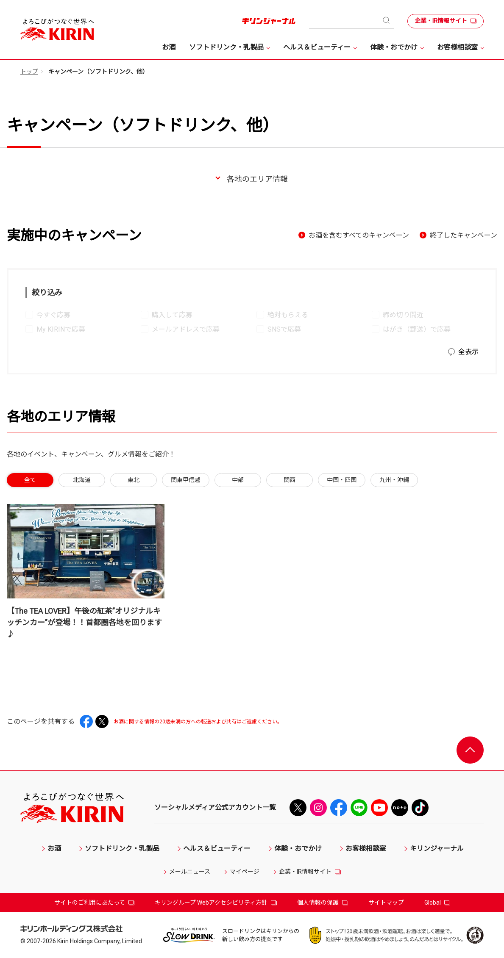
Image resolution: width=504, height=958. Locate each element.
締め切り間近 (403, 315)
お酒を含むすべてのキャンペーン (359, 235)
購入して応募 (172, 315)
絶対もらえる (287, 315)
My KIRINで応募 (60, 329)
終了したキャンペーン (463, 235)
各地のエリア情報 (257, 178)
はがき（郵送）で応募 (417, 329)
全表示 (468, 352)
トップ (29, 71)
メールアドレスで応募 (186, 329)
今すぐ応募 (53, 315)
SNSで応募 (284, 329)
